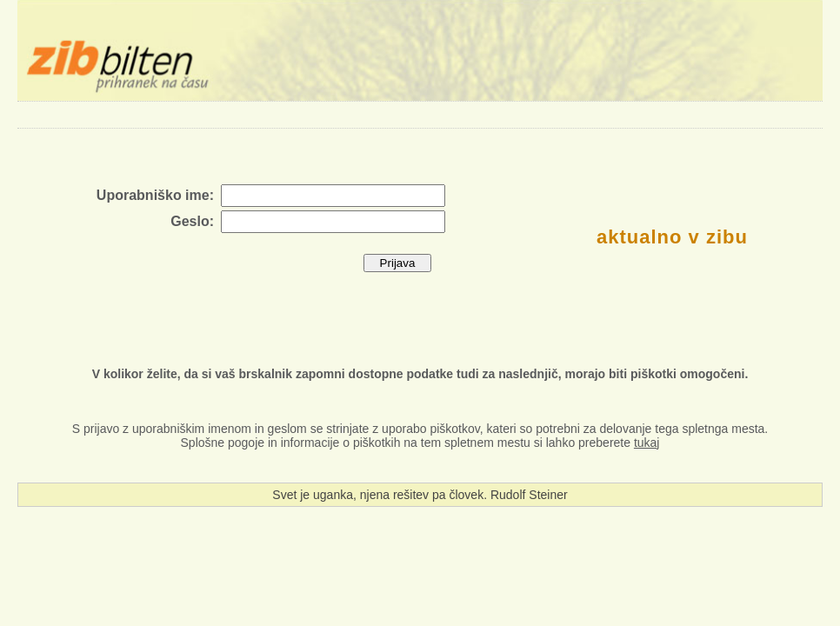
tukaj (647, 443)
